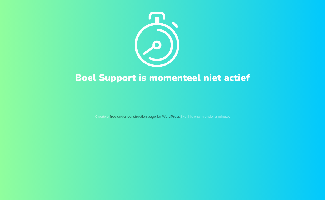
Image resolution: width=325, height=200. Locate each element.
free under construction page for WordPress (145, 116)
